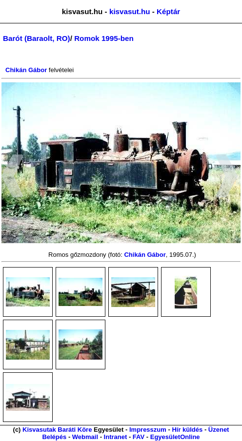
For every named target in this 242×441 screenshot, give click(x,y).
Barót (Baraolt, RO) (36, 38)
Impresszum (147, 429)
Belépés (54, 437)
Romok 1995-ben (104, 38)
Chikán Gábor (26, 70)
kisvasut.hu (129, 11)
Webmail (85, 437)
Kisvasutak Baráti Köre (57, 429)
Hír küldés (187, 429)
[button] (12, 177)
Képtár (168, 11)
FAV (138, 437)
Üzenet (218, 429)
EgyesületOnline (175, 437)
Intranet (115, 437)
